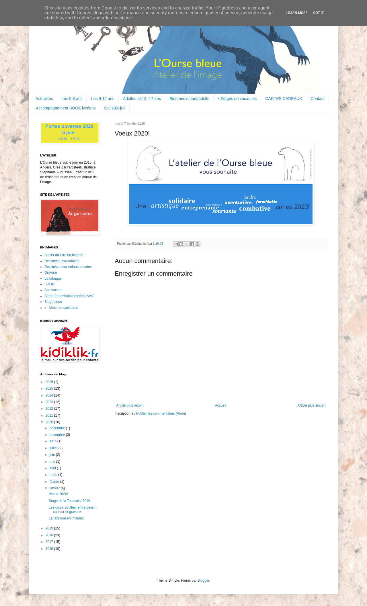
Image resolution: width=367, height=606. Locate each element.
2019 (50, 528)
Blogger (203, 580)
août (53, 441)
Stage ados (53, 302)
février (55, 482)
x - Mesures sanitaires (61, 308)
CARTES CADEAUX (283, 98)
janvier (55, 488)
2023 (50, 402)
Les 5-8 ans (72, 98)
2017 (50, 542)
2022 (50, 409)
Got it (318, 13)
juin (53, 455)
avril (53, 468)
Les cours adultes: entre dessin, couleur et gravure (73, 509)
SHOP (49, 284)
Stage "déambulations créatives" (69, 296)
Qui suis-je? (115, 108)
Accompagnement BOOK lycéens (66, 108)
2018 (50, 535)
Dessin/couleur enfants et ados (68, 267)
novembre (58, 435)
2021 (50, 415)
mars (54, 475)
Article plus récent (129, 405)
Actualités (44, 98)
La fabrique (53, 278)
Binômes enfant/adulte (189, 98)
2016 (50, 549)
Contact (317, 98)
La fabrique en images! (66, 518)
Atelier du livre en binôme (63, 255)
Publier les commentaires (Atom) (161, 413)
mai (53, 462)
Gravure (50, 272)
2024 (50, 395)
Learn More (297, 13)
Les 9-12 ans (102, 98)
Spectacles (52, 290)
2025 (50, 389)
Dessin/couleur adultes (61, 261)
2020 (50, 422)
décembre (58, 428)
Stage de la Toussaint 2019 (69, 501)
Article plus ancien (311, 405)
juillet (54, 448)
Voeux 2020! (58, 494)
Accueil (220, 405)
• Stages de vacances (237, 98)
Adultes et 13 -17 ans (142, 98)
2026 (50, 382)
